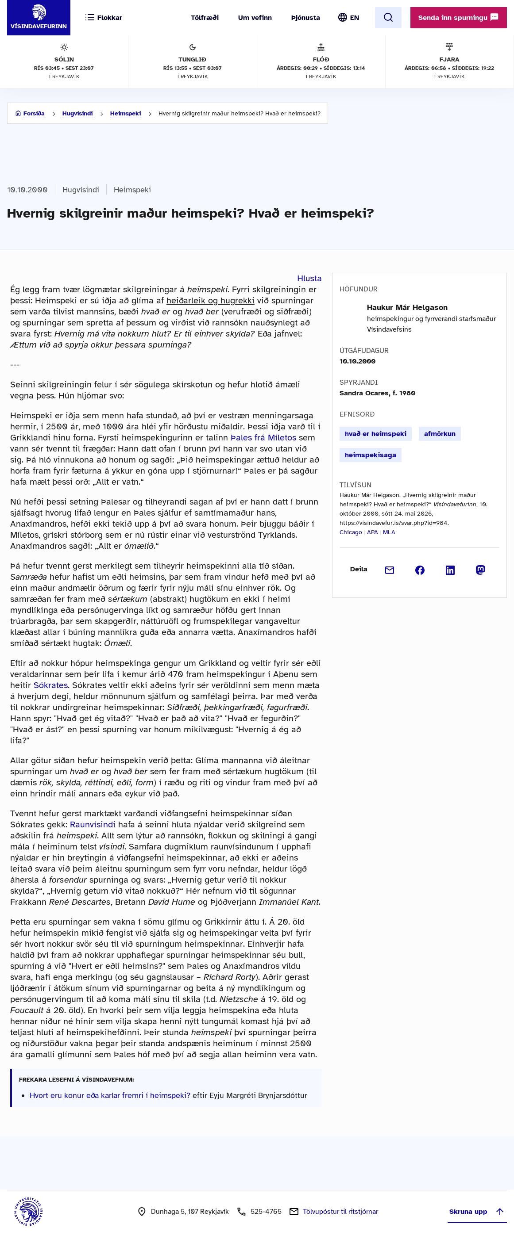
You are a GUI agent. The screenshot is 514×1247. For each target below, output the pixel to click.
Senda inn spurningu (458, 17)
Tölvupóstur (340, 1211)
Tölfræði (205, 17)
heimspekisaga (370, 455)
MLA (389, 532)
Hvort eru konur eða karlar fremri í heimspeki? (110, 1095)
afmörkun (440, 433)
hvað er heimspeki (375, 433)
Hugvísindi (77, 113)
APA (372, 532)
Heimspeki (125, 113)
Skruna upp (477, 1211)
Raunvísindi (93, 824)
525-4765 (266, 1211)
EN (354, 17)
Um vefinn (255, 17)
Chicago (351, 532)
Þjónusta (305, 17)
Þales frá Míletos (263, 437)
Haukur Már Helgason (407, 307)
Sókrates (51, 685)
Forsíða (34, 113)
